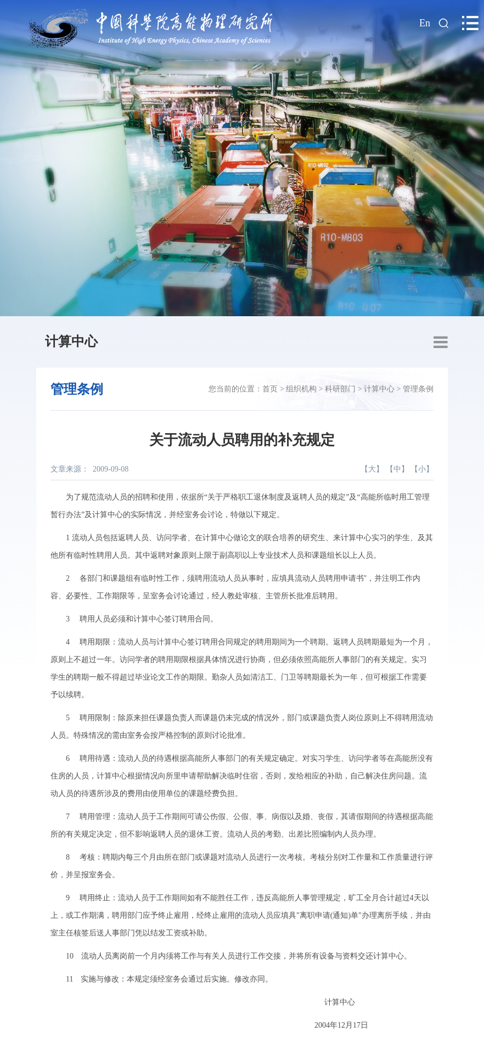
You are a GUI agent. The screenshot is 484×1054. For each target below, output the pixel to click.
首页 (270, 389)
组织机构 (301, 389)
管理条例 (418, 389)
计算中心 (71, 341)
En (424, 23)
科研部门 (340, 389)
